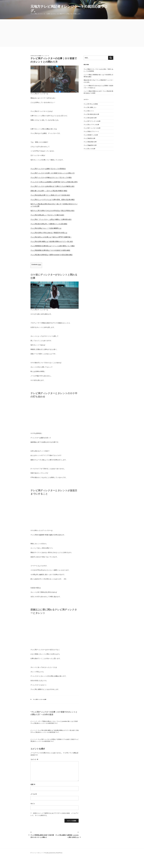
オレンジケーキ (45, 55)
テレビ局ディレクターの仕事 (39, 699)
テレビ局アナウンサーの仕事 (92, 121)
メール (33, 794)
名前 (32, 784)
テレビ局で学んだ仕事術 (91, 104)
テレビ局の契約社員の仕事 (91, 114)
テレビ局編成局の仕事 (90, 145)
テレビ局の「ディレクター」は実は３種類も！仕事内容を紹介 (51, 219)
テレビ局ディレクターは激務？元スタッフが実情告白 (48, 168)
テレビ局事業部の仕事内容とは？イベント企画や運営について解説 (52, 246)
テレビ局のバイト (89, 111)
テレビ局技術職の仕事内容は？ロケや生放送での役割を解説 (50, 250)
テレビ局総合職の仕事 (90, 141)
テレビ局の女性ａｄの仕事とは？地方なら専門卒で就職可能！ (51, 237)
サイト (32, 803)
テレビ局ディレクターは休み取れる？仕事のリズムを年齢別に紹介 (52, 186)
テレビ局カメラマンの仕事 (91, 124)
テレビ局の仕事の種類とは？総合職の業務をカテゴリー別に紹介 (51, 241)
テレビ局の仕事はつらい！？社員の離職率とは (45, 228)
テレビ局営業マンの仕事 (91, 135)
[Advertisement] (72, 33)
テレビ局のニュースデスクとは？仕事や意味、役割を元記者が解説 (52, 199)
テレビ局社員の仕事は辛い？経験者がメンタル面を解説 (48, 224)
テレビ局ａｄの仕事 (89, 148)
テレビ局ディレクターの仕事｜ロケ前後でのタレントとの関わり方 (52, 173)
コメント (34, 759)
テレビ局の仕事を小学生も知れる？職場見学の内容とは (48, 232)
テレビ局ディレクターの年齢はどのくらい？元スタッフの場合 (51, 177)
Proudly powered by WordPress (53, 853)
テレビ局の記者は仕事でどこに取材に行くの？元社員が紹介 (50, 195)
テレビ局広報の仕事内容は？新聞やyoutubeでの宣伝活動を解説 (51, 254)
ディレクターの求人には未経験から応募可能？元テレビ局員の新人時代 (54, 182)
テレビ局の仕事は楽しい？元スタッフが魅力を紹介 (47, 215)
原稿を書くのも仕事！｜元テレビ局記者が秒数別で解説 (48, 190)
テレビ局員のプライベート (91, 131)
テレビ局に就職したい (90, 107)
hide (39, 264)
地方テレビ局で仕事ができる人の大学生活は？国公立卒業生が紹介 (52, 210)
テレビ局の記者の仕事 (90, 118)
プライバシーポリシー (36, 853)
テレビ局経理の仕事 (89, 138)
